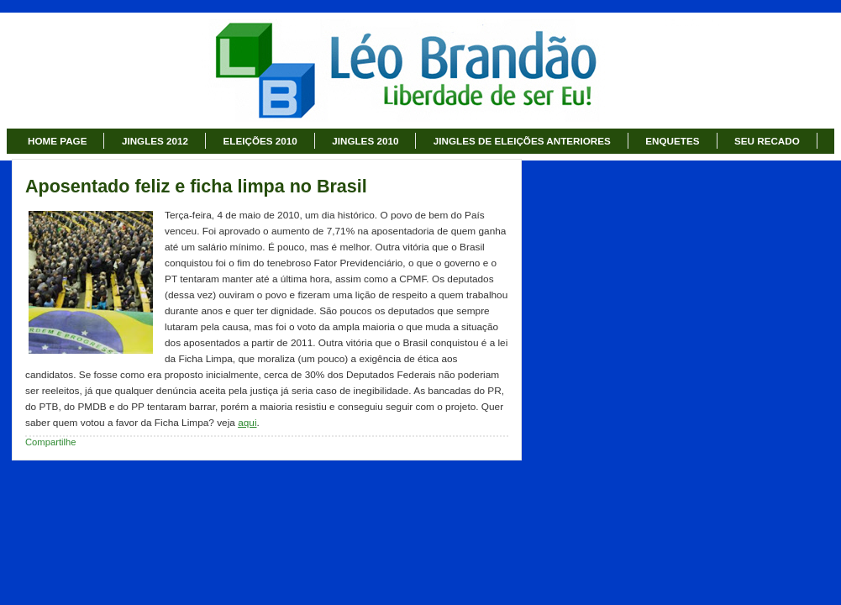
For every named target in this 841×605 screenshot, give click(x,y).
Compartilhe (50, 442)
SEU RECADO (767, 140)
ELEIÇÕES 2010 (260, 140)
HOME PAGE (57, 140)
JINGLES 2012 (155, 140)
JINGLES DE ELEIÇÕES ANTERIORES (522, 140)
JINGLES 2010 (365, 140)
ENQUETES (672, 140)
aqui (247, 423)
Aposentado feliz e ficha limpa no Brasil (196, 186)
